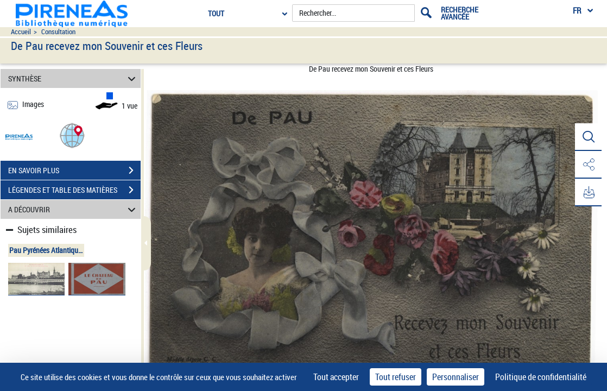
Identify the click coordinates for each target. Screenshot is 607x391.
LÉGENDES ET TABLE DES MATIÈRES (74, 190)
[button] (72, 135)
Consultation (58, 31)
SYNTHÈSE (73, 78)
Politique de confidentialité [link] (540, 377)
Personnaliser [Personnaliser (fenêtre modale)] (455, 377)
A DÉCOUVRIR (73, 209)
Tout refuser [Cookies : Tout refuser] (395, 377)
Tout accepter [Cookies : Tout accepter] (336, 377)
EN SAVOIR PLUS (74, 170)
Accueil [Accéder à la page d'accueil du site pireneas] (21, 31)
